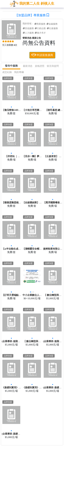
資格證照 (39, 66)
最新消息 (27, 66)
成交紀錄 (7, 72)
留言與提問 (53, 66)
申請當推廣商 (42, 55)
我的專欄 (19, 72)
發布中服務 (11, 65)
